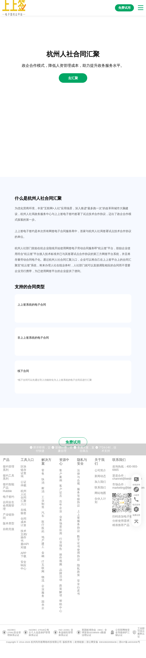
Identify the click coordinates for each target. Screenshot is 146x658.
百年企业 (60, 506)
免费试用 (73, 442)
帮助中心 (60, 605)
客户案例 (60, 475)
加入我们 (100, 481)
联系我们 (100, 487)
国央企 (42, 605)
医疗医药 (42, 526)
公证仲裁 (23, 483)
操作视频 (60, 559)
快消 (42, 481)
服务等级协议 (78, 497)
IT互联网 (42, 566)
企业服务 (42, 590)
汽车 (42, 514)
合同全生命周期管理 (8, 506)
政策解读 (60, 590)
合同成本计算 (23, 522)
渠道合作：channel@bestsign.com (127, 477)
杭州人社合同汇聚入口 (23, 497)
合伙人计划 (100, 500)
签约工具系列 (8, 477)
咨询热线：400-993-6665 (125, 468)
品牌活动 (60, 574)
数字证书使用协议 (78, 548)
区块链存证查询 (23, 471)
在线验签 (23, 511)
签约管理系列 (8, 468)
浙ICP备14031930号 (129, 642)
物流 (42, 578)
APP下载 (23, 554)
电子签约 (8, 496)
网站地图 (100, 493)
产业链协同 (8, 516)
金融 (42, 554)
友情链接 (79, 642)
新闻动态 (100, 476)
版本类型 (8, 523)
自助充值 (8, 529)
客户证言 (60, 490)
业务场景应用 (60, 525)
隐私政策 (78, 570)
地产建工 (42, 542)
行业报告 (60, 543)
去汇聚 (73, 78)
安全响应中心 (23, 565)
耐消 (42, 490)
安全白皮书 (78, 587)
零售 (42, 472)
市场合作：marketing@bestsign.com (128, 486)
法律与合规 (78, 477)
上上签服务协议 (78, 521)
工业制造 (42, 502)
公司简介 (100, 470)
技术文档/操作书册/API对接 (25, 539)
